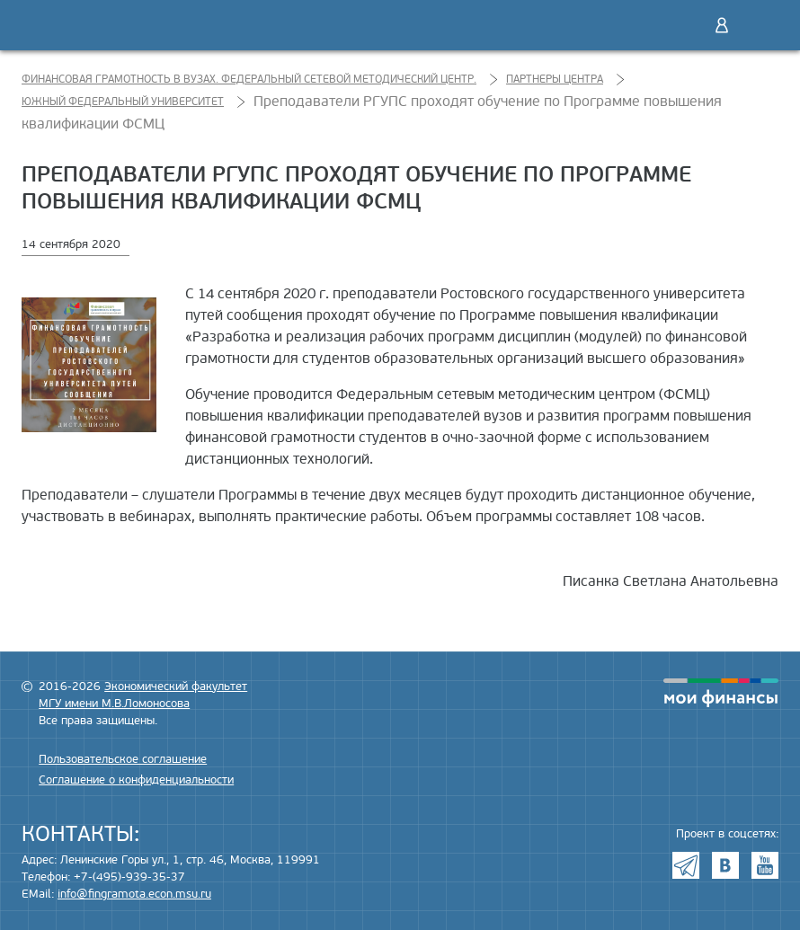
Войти (722, 25)
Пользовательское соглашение (123, 759)
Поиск (684, 25)
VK (725, 865)
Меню (759, 25)
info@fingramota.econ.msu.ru (134, 894)
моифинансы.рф (720, 692)
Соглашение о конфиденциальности (136, 780)
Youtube (764, 865)
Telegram (685, 865)
